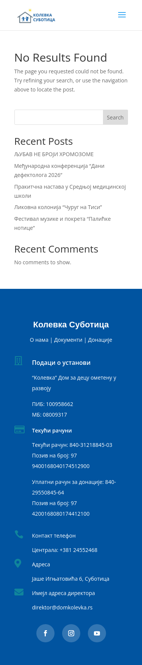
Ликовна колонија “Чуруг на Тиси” (58, 207)
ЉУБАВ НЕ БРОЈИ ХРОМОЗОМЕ (54, 154)
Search (115, 117)
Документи (68, 339)
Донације (100, 339)
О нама (39, 339)
